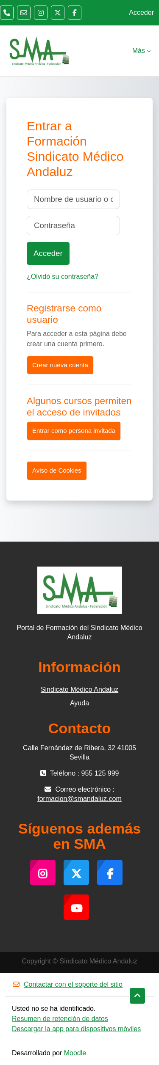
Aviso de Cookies (56, 470)
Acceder (141, 12)
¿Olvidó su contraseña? (62, 276)
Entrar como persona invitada (73, 430)
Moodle (75, 1053)
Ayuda (79, 703)
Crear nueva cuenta (60, 365)
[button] (137, 996)
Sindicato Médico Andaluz (79, 689)
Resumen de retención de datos (60, 1018)
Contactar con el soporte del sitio (67, 984)
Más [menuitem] (138, 50)
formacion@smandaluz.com (79, 798)
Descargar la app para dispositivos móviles (76, 1028)
